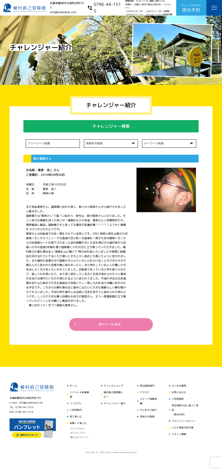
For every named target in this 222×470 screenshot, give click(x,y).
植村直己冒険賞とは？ (113, 394)
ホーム (73, 385)
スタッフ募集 (179, 434)
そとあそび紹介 (148, 410)
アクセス (145, 392)
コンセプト (76, 403)
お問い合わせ (179, 392)
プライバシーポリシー (184, 421)
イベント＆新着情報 (79, 394)
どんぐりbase (77, 428)
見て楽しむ (76, 416)
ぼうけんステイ (78, 432)
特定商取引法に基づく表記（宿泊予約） (185, 410)
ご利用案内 (76, 410)
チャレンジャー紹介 (115, 403)
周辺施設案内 (147, 385)
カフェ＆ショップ (113, 385)
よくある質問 (179, 385)
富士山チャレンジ (79, 437)
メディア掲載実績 (148, 401)
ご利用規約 (178, 398)
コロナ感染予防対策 (183, 427)
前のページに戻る (110, 324)
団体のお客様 (147, 416)
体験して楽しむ (78, 423)
